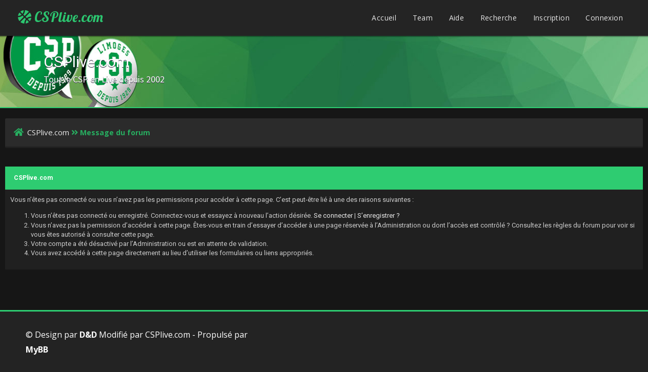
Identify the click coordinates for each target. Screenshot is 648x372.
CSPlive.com (60, 17)
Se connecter (333, 215)
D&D (88, 334)
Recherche (498, 18)
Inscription (551, 18)
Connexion (604, 18)
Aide (456, 18)
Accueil (384, 18)
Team (423, 18)
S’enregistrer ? (378, 215)
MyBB (37, 349)
